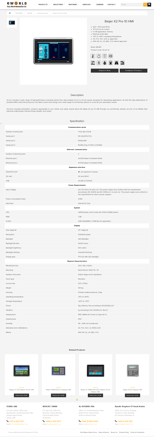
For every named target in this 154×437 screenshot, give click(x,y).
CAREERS (99, 4)
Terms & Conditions (137, 432)
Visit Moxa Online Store (88, 432)
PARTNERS (73, 4)
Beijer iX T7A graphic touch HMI (21, 390)
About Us (114, 432)
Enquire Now (104, 70)
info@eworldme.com (54, 424)
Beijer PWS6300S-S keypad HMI (58, 390)
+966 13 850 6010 (89, 421)
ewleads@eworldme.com (19, 424)
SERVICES (86, 4)
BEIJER (30, 13)
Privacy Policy (124, 432)
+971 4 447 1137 (16, 421)
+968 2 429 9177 (53, 421)
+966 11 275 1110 (124, 421)
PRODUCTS (43, 4)
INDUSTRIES (58, 4)
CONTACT (111, 4)
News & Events (104, 432)
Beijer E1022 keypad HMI (132, 390)
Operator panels (42, 13)
